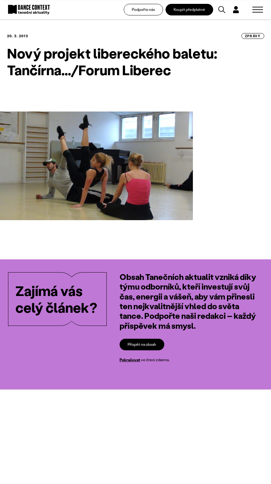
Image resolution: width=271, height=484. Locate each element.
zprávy (253, 36)
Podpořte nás (143, 9)
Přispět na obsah (142, 344)
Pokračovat (130, 360)
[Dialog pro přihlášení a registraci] (236, 9)
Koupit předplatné (189, 9)
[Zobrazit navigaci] (257, 9)
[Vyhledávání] (222, 9)
